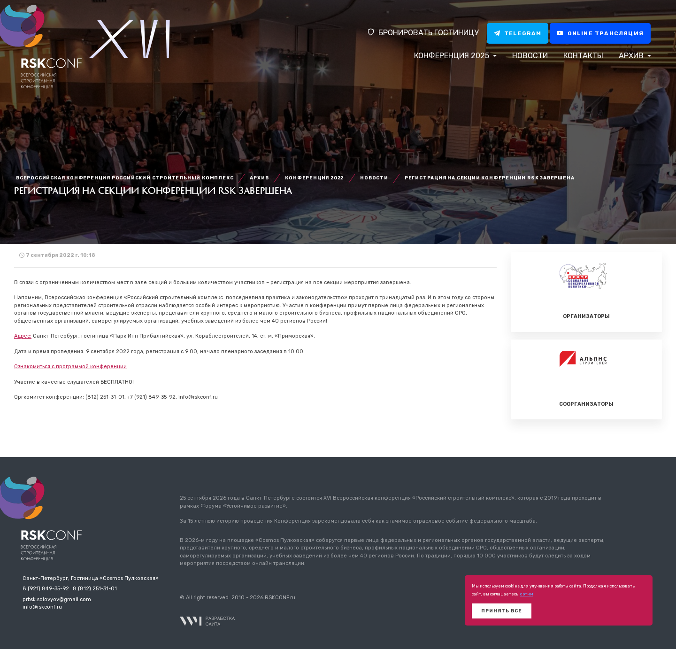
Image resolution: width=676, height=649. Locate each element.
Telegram (518, 33)
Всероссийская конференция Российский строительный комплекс (124, 178)
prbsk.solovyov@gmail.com (57, 599)
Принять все (501, 611)
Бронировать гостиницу (422, 32)
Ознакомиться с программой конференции (70, 366)
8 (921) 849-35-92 (46, 589)
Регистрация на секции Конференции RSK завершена (490, 178)
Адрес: (22, 336)
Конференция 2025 (452, 55)
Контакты (583, 55)
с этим (526, 594)
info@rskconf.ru (42, 607)
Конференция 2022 (314, 178)
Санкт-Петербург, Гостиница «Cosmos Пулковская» (91, 578)
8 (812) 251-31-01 (95, 589)
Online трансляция (600, 33)
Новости (530, 55)
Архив (632, 55)
